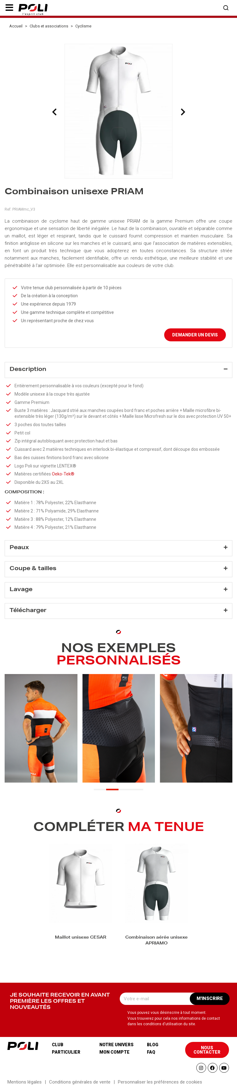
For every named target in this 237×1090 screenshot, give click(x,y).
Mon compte (114, 1052)
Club (57, 1044)
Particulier (66, 1052)
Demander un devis (195, 334)
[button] (9, 8)
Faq (151, 1052)
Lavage (21, 590)
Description (28, 369)
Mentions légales (24, 1082)
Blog (152, 1044)
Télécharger (28, 611)
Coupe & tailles (33, 569)
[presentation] (54, 112)
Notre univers (116, 1044)
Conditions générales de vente (79, 1082)
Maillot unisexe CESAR (80, 938)
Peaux (19, 548)
